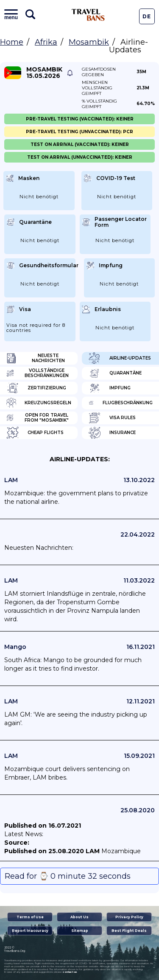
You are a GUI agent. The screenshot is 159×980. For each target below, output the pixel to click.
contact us (70, 972)
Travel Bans (88, 15)
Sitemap (79, 931)
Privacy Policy (129, 917)
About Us (79, 917)
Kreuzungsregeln (38, 403)
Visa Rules (112, 417)
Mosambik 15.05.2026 (44, 72)
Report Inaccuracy (30, 931)
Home (11, 42)
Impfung (109, 388)
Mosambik (89, 42)
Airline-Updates (119, 358)
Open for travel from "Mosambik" (37, 417)
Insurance (112, 432)
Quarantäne (115, 373)
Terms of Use (30, 917)
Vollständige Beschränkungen (37, 373)
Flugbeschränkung (120, 403)
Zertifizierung (36, 388)
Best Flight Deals (129, 931)
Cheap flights (35, 432)
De (146, 16)
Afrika (46, 42)
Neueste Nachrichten (35, 358)
